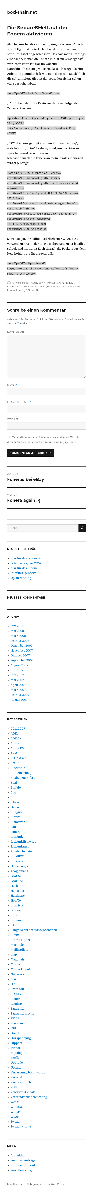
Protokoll (17, 989)
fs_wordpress (20, 282)
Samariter (18, 1008)
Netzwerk (68, 286)
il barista (17, 905)
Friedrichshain (21, 851)
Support (16, 1043)
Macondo (17, 944)
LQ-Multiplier (20, 940)
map (14, 954)
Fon (13, 827)
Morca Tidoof (20, 969)
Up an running (21, 578)
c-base (15, 802)
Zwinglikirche (21, 1126)
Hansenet (17, 890)
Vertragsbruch (21, 1082)
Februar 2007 (20, 694)
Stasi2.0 (16, 1033)
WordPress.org (21, 1170)
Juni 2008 (17, 626)
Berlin (15, 763)
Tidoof (15, 1048)
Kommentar (15, 331)
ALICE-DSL (18, 748)
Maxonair (17, 959)
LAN (13, 925)
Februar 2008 (20, 640)
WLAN (35, 290)
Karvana (16, 920)
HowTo (51, 286)
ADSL (14, 733)
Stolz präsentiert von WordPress (45, 1184)
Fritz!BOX (17, 856)
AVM (14, 753)
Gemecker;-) (19, 866)
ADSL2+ (16, 738)
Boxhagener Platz (23, 777)
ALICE (15, 743)
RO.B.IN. (16, 994)
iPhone (16, 910)
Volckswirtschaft (23, 1092)
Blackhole (18, 768)
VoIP (14, 1087)
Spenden (17, 1023)
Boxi (14, 782)
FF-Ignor (17, 812)
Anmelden (18, 1155)
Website (13, 419)
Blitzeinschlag (21, 773)
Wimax (16, 1111)
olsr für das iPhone (24, 568)
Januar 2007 (19, 699)
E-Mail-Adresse (19, 402)
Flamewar (18, 822)
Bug (13, 792)
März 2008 (18, 636)
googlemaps (19, 871)
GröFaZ (16, 876)
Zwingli (16, 1121)
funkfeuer (18, 861)
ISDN (14, 915)
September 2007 (22, 660)
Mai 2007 (17, 680)
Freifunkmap (20, 846)
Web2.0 (15, 1102)
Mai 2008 (17, 631)
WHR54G (17, 1107)
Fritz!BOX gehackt (23, 573)
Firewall (50, 282)
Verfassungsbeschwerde (28, 1072)
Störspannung (21, 1038)
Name (12, 384)
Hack (31, 286)
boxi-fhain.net (22, 12)
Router (11, 290)
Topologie (18, 1053)
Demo (15, 807)
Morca (15, 964)
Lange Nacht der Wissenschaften (34, 930)
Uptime (16, 1067)
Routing (20, 290)
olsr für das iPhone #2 (26, 558)
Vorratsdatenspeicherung (29, 1097)
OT (13, 984)
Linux (59, 286)
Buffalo (16, 787)
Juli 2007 (17, 670)
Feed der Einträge (23, 1160)
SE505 (15, 1018)
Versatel (16, 1077)
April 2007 (18, 685)
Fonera (60, 282)
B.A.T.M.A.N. (19, 758)
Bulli (14, 797)
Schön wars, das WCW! (26, 563)
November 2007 (22, 650)
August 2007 (19, 665)
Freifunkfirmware (17, 286)
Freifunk (69, 282)
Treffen (16, 1057)
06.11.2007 (18, 728)
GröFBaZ (17, 881)
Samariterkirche (22, 1013)
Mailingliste (19, 949)
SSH (28, 290)
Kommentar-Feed (23, 1165)
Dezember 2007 (22, 645)
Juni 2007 (17, 675)
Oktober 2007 (20, 655)
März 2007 (18, 690)
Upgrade (17, 1062)
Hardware (40, 286)
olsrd (78, 286)
